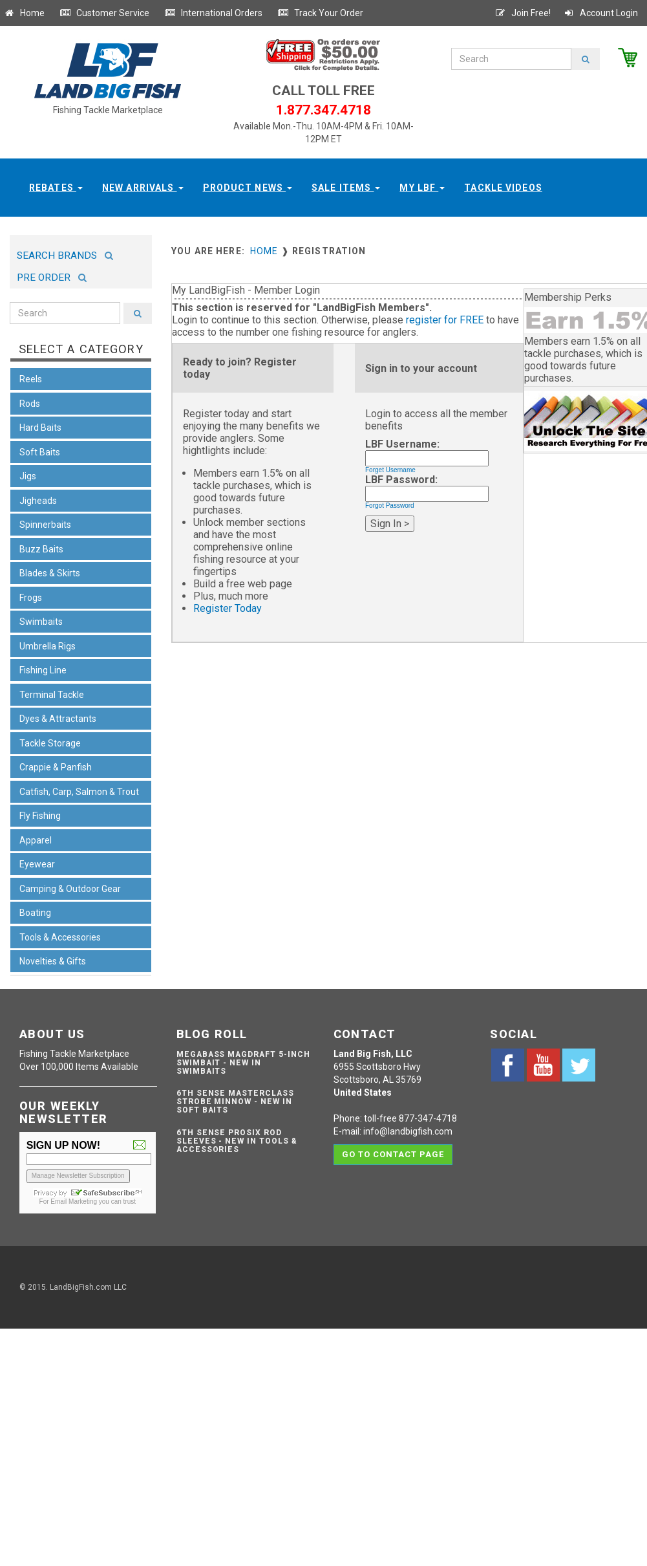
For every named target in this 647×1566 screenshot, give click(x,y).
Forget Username (390, 469)
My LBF (422, 187)
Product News (248, 187)
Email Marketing (73, 1201)
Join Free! (522, 13)
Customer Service (104, 13)
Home (24, 13)
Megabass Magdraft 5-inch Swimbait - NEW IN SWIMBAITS (243, 1063)
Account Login (600, 13)
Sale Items (346, 187)
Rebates (56, 187)
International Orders (213, 13)
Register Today (227, 608)
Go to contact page (393, 1154)
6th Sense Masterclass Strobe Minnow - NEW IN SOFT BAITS (235, 1102)
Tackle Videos (503, 187)
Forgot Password (389, 505)
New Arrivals (143, 187)
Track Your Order (320, 13)
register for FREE (444, 320)
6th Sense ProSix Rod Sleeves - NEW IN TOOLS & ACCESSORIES (236, 1141)
